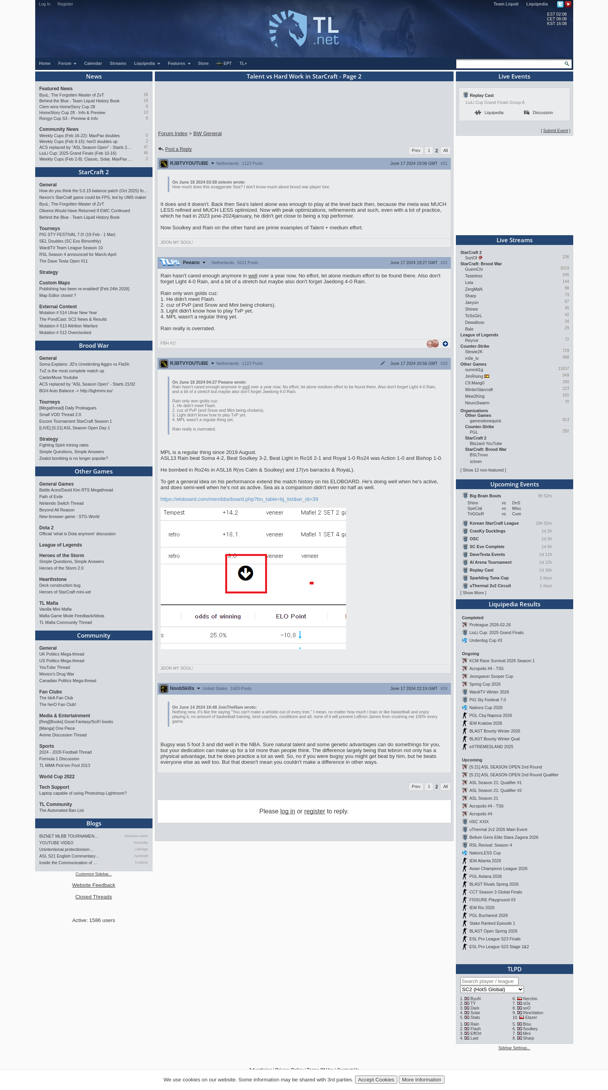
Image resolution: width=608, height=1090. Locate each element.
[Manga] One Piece (57, 728)
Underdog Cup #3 (485, 640)
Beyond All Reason (57, 509)
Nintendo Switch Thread (61, 503)
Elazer (531, 1017)
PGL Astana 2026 (485, 876)
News (94, 76)
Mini (527, 1033)
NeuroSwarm (477, 402)
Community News (59, 129)
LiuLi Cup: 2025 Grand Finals (496, 632)
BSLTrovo (479, 454)
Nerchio (530, 998)
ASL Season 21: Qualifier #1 (495, 782)
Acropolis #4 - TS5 (486, 668)
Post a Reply (174, 149)
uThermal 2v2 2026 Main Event (498, 829)
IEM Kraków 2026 (485, 723)
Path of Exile (51, 496)
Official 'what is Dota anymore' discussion (77, 533)
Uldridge (141, 849)
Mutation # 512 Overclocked (65, 332)
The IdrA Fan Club (56, 697)
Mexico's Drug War (56, 674)
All (445, 150)
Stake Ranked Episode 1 (492, 923)
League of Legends (60, 545)
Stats (475, 1017)
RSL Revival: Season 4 (490, 845)
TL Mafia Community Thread (65, 622)
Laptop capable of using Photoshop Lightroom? (83, 793)
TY (473, 1003)
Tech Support (54, 787)
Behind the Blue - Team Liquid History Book (79, 100)
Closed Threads (93, 897)
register (314, 811)
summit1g (474, 369)
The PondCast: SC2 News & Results (73, 319)
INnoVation (533, 1012)
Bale (469, 329)
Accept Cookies (376, 1080)
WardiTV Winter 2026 (489, 692)
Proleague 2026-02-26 (490, 624)
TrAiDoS (141, 863)
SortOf (471, 258)
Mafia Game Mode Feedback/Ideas (71, 615)
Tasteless (473, 275)
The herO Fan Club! (57, 704)
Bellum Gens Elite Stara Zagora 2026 (503, 837)
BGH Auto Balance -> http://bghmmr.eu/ (76, 390)
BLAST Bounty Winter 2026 (494, 731)
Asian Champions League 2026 (498, 868)
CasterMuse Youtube (58, 377)
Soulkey (530, 1028)
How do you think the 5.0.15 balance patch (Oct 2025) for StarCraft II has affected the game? (93, 190)
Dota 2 (46, 528)
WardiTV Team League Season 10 (71, 247)
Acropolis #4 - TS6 (486, 806)
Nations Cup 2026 (485, 707)
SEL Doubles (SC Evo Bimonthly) (70, 241)
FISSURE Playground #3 (492, 899)
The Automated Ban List (61, 810)
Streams (118, 63)
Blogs (93, 823)
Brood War (94, 345)
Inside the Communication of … (68, 862)
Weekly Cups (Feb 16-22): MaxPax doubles (79, 135)
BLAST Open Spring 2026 (493, 931)
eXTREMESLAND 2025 (491, 746)
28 (145, 95)
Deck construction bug (60, 585)
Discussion (538, 112)
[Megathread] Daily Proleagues (68, 408)
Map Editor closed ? (57, 295)
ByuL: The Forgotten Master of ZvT (71, 95)
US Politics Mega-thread (61, 660)
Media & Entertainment (64, 715)
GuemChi (474, 269)
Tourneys (49, 228)
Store (203, 63)
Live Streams (515, 240)
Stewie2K (474, 351)
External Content (58, 306)
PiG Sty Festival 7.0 (487, 699)
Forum (67, 63)
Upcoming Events (514, 484)
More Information (421, 1080)
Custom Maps (54, 283)
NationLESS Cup (485, 853)
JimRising (474, 376)
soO (527, 1008)
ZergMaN (473, 289)
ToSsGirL (473, 315)
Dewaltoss (474, 322)
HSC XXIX (479, 821)
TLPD (515, 969)
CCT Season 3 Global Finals (495, 892)
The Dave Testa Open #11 (63, 261)
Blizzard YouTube (486, 443)
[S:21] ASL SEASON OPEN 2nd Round (505, 767)
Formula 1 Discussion (59, 758)
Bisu (527, 1024)
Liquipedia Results (514, 604)
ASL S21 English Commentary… (69, 856)
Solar (475, 1012)
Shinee (471, 309)
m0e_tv (472, 358)
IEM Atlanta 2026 (485, 860)
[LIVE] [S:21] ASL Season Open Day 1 (74, 427)
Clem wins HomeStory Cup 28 (67, 106)
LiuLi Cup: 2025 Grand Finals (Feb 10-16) (78, 153)
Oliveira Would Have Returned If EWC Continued (84, 210)
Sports (46, 746)
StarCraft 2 (94, 172)
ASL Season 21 (483, 798)
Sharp (470, 295)
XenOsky (141, 843)
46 (145, 153)
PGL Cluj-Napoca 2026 (490, 715)
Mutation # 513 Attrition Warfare (68, 325)
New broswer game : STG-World (69, 516)
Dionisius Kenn (136, 836)
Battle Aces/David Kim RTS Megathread (76, 490)
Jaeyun (472, 302)
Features (179, 63)
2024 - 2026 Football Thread (65, 752)
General (48, 185)
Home (45, 63)
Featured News (56, 88)
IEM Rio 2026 (482, 907)
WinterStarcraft (479, 389)
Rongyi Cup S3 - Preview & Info (68, 118)
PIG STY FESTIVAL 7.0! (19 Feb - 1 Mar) (77, 234)
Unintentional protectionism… (66, 849)
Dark (474, 1008)
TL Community (55, 804)
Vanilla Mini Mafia (55, 609)
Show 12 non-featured (483, 470)
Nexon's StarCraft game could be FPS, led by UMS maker (93, 197)
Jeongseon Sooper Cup (491, 676)
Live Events (514, 76)
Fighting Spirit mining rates (64, 445)
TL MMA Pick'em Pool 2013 (64, 765)
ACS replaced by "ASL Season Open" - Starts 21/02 (86, 147)
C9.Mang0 (474, 383)
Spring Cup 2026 (484, 684)
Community (93, 635)
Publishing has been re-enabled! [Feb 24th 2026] (84, 288)
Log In (45, 4)
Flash (475, 1028)
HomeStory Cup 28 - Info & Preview (72, 112)
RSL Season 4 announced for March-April (78, 254)
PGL (474, 432)
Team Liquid (505, 4)
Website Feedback (93, 885)
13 (145, 112)
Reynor (472, 340)
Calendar (93, 63)
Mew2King (475, 396)
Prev (416, 150)
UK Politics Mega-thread (61, 654)
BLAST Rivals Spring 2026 (493, 884)
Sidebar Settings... (515, 1048)
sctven (476, 461)
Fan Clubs (50, 692)
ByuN (475, 998)
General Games (56, 484)
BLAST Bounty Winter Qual (494, 738)
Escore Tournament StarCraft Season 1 (75, 421)
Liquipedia (537, 4)
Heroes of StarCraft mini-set (65, 592)
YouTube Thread (54, 667)
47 (145, 147)
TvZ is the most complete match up (71, 370)
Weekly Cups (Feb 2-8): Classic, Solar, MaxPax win (86, 159)
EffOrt (475, 1033)
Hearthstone (53, 579)
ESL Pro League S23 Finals (494, 938)
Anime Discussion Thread (63, 735)
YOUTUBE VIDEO (56, 842)
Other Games (94, 471)
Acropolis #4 (480, 813)
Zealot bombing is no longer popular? (73, 458)
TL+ (243, 63)
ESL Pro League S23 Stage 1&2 (499, 946)
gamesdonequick (486, 420)
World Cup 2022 (57, 776)
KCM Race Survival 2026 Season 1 (501, 660)
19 (145, 100)
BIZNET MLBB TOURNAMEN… (69, 836)
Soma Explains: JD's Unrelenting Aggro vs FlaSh (84, 364)
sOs (526, 1003)
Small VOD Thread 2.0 (60, 414)
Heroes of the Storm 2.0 (61, 568)
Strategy (48, 272)
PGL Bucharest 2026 (488, 915)
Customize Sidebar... (93, 874)
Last (474, 1038)
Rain (474, 1024)
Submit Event (555, 130)
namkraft (141, 856)
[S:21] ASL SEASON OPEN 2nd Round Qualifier (513, 774)
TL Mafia (48, 603)
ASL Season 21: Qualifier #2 (495, 790)
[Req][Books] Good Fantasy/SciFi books (76, 721)
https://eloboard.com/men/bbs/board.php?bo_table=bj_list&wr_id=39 (239, 499)
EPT (223, 64)
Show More (473, 592)
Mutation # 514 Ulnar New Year (68, 312)
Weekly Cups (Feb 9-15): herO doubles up (78, 141)
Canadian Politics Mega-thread (68, 680)
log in (287, 811)
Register (65, 4)
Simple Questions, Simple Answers (71, 451)
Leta (469, 282)
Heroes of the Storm (61, 555)
